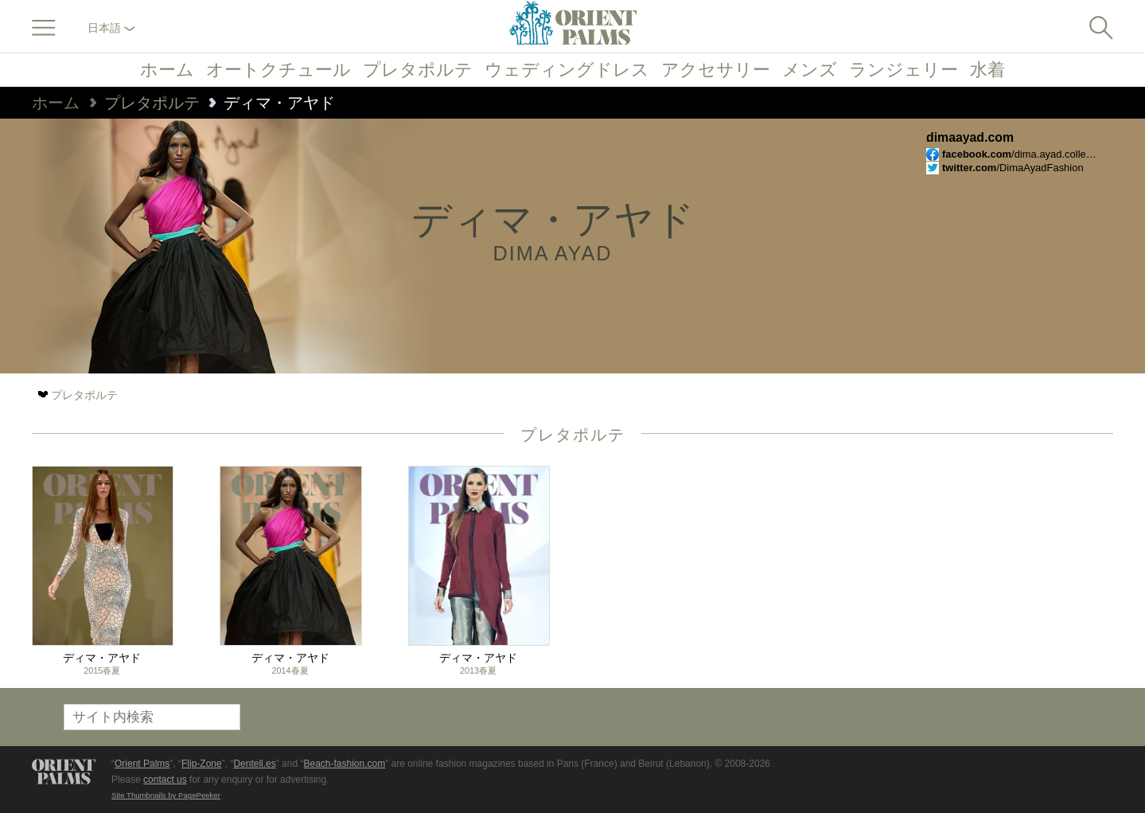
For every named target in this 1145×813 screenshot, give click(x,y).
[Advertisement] (1001, 573)
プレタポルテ (418, 70)
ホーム (167, 70)
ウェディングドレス (567, 70)
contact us (165, 779)
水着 (987, 70)
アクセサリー (715, 70)
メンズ (809, 70)
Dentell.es (254, 763)
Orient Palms (142, 763)
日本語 (111, 27)
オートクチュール (278, 70)
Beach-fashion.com (344, 763)
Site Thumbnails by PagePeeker (165, 795)
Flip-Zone (201, 763)
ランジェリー (903, 70)
